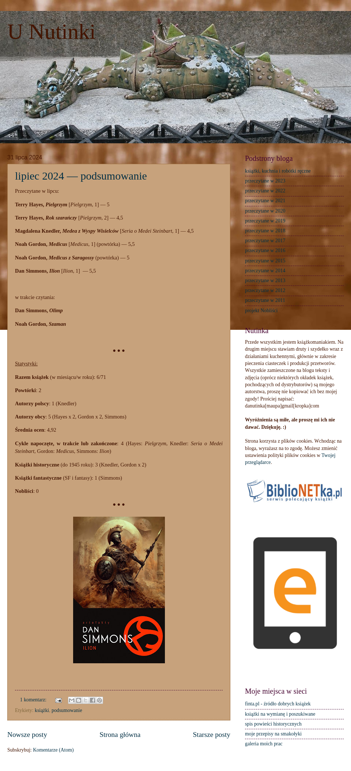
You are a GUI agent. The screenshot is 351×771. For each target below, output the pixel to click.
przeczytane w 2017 (265, 240)
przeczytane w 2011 (265, 300)
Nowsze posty (27, 734)
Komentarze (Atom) (53, 750)
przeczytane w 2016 (265, 250)
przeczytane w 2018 (265, 230)
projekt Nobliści (261, 310)
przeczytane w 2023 (265, 181)
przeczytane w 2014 (265, 270)
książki (42, 710)
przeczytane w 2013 (265, 280)
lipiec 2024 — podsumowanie (81, 176)
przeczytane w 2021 (265, 200)
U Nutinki (51, 31)
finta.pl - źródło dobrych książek (278, 704)
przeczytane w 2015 (265, 260)
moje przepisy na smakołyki (273, 734)
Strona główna (119, 734)
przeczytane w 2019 (265, 221)
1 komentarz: (34, 699)
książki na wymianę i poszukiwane (280, 714)
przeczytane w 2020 (265, 211)
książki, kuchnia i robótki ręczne (278, 171)
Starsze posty (211, 734)
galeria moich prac (264, 743)
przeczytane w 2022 (265, 190)
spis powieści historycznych (273, 724)
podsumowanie (67, 710)
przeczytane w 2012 (265, 290)
